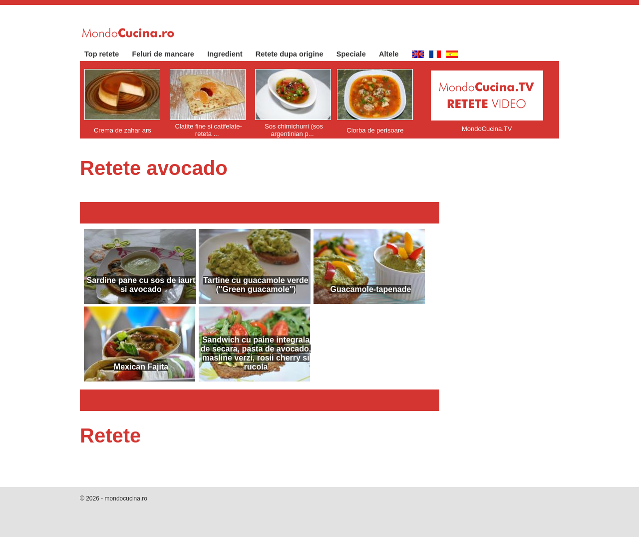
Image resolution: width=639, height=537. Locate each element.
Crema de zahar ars (122, 130)
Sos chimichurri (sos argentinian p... (294, 130)
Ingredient (230, 54)
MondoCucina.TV (487, 128)
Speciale (356, 54)
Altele (394, 54)
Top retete (106, 54)
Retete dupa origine (294, 54)
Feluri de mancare (168, 54)
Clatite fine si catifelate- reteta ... (208, 130)
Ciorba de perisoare (374, 130)
